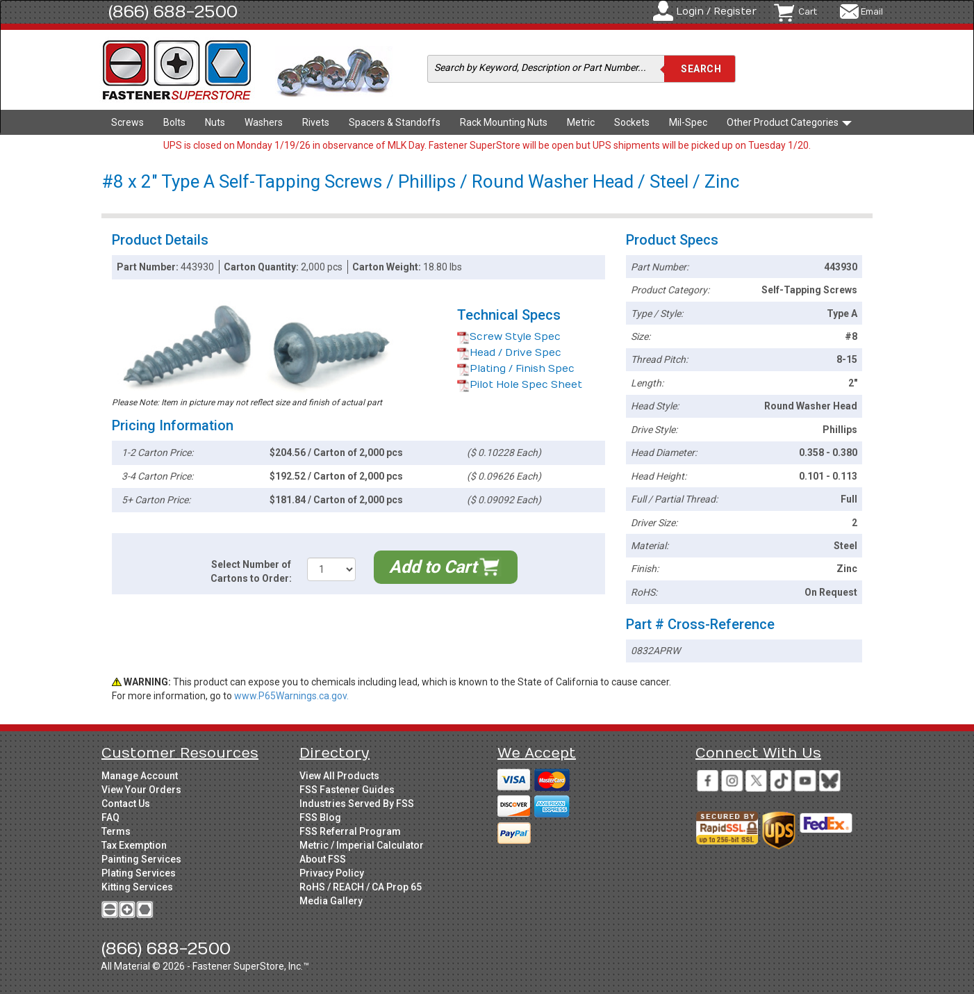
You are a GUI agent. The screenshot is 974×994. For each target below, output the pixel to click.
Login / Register (716, 11)
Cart (807, 12)
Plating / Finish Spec (516, 369)
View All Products (339, 775)
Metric (581, 122)
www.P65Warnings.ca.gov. (291, 695)
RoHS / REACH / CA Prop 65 (360, 887)
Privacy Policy (331, 873)
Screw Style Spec (509, 337)
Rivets (315, 122)
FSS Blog (320, 817)
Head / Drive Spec (509, 353)
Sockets (632, 122)
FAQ (110, 817)
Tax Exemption (134, 845)
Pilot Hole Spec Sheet (519, 385)
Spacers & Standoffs (394, 122)
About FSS (322, 859)
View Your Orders (141, 789)
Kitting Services (137, 887)
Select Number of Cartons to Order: (251, 571)
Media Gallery (331, 900)
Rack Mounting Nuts (503, 122)
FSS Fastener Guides (347, 789)
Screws (127, 122)
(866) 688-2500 (173, 12)
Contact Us (125, 803)
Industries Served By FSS (356, 803)
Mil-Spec (688, 122)
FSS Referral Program (350, 831)
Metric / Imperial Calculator (361, 845)
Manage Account (139, 775)
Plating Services (138, 873)
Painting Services (141, 859)
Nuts (215, 122)
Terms (116, 831)
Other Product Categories (789, 122)
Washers (264, 122)
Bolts (174, 122)
